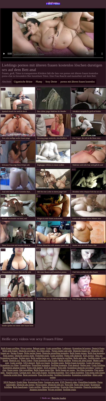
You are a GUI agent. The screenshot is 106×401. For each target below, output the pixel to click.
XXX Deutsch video (68, 382)
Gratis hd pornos (93, 363)
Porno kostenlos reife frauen (45, 360)
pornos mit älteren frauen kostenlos (77, 81)
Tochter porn (24, 358)
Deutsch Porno (98, 348)
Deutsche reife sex (56, 385)
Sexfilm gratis (94, 358)
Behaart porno (39, 348)
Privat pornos (26, 348)
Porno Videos (26, 360)
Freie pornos (8, 356)
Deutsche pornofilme (51, 387)
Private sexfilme (55, 389)
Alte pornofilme (26, 370)
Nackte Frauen (16, 353)
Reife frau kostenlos (96, 353)
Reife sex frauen (43, 363)
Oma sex (98, 356)
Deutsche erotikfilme (92, 387)
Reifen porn (85, 365)
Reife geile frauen (10, 351)
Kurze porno (12, 370)
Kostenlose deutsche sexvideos (80, 368)
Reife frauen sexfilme (10, 348)
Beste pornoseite (30, 375)
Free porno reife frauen (95, 372)
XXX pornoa (88, 356)
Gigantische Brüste (23, 81)
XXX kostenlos (50, 368)
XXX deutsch (29, 363)
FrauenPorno (25, 365)
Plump (39, 81)
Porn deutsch (73, 365)
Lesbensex (66, 348)
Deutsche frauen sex (81, 351)
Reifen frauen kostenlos (75, 363)
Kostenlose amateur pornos (14, 368)
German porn (25, 372)
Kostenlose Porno (35, 382)
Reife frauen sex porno (65, 370)
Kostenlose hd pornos (81, 348)
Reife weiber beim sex (40, 358)
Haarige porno (12, 372)
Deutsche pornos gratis (24, 356)
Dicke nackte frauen (32, 353)
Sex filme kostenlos (85, 370)
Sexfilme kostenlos (59, 365)
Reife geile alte (80, 358)
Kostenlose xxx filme (9, 365)
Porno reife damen (35, 368)
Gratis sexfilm (16, 363)
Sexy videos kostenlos (74, 372)
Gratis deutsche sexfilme (61, 358)
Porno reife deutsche (73, 356)
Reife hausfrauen (20, 387)
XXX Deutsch (9, 382)
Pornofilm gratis (42, 356)
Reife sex (53, 3)
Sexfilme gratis (57, 363)
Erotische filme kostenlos (71, 387)
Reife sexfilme (64, 360)
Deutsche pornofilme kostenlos (55, 353)
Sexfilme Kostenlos (62, 375)
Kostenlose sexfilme (9, 358)
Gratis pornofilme (53, 348)
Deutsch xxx (14, 360)
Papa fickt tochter (45, 375)
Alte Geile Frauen (39, 372)
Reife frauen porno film (44, 370)
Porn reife (62, 368)
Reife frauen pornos (78, 353)
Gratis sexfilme (56, 356)
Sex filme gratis (44, 351)
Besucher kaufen (59, 398)
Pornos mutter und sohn (62, 351)
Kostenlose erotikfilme (81, 375)
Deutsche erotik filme (12, 375)
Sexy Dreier (51, 81)
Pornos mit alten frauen (82, 360)
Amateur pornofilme (38, 389)
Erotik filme (22, 382)
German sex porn (51, 382)
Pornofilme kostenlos (41, 365)
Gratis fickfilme (98, 365)
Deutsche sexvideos (27, 351)
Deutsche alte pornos (25, 385)
